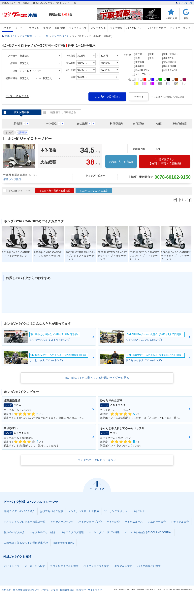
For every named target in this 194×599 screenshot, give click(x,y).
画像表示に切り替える (63, 112)
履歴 (186, 18)
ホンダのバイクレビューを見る (97, 460)
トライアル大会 (180, 521)
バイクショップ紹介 (90, 521)
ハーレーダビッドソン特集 (104, 532)
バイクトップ (11, 565)
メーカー (20, 28)
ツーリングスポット (115, 511)
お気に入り (171, 18)
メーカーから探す (34, 565)
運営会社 (81, 589)
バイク (7, 27)
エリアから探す (123, 565)
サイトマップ (184, 3)
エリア (47, 28)
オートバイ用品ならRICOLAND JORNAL (148, 532)
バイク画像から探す (149, 565)
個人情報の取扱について (26, 589)
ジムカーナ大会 (157, 521)
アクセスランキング (62, 521)
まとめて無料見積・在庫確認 (54, 190)
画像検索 (59, 28)
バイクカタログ (157, 28)
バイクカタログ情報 (72, 532)
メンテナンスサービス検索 (83, 511)
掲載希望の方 (67, 589)
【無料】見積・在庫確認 (164, 161)
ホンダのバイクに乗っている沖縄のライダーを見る (97, 377)
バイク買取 (116, 28)
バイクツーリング (180, 28)
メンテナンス (98, 28)
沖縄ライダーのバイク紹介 (19, 511)
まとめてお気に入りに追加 (94, 190)
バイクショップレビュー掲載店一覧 (24, 521)
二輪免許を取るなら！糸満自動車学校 (26, 542)
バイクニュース (134, 521)
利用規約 (6, 589)
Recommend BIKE (63, 542)
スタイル (34, 28)
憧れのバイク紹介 (14, 532)
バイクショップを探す (96, 565)
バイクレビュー (135, 28)
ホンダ (9, 132)
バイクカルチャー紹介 (42, 532)
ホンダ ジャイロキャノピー (30, 139)
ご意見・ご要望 (49, 589)
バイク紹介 (113, 521)
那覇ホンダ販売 (12, 179)
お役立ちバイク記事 (51, 511)
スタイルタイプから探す (64, 565)
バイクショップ (78, 28)
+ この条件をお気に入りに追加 (167, 96)
